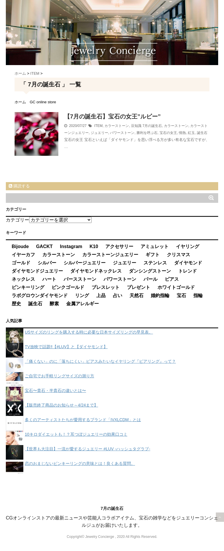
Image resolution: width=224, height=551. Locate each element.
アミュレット (155, 246)
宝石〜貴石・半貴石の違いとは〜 (55, 390)
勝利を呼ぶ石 (147, 133)
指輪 (198, 295)
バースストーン (80, 279)
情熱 (182, 133)
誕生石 (202, 133)
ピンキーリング (28, 287)
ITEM (98, 126)
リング (82, 295)
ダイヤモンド (188, 262)
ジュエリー (99, 133)
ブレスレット (106, 287)
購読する (19, 186)
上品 (101, 295)
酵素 (54, 303)
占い (117, 295)
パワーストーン (122, 133)
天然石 (137, 295)
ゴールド (21, 262)
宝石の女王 (168, 133)
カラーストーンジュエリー (110, 254)
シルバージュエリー (85, 262)
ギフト (153, 254)
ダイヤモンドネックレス (96, 270)
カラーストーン (116, 126)
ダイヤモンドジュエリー (37, 270)
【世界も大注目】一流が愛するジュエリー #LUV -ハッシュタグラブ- (87, 449)
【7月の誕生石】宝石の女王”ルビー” (112, 116)
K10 (94, 246)
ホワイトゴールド (176, 287)
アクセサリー (119, 246)
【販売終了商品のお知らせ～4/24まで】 (61, 405)
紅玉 (191, 133)
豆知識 (136, 126)
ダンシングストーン (150, 270)
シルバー (47, 262)
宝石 (181, 295)
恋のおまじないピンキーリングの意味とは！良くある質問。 (80, 463)
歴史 (16, 303)
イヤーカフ (23, 254)
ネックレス (23, 279)
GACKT (44, 246)
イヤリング (187, 246)
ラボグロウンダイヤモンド (40, 295)
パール (151, 279)
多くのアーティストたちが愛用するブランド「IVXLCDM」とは (83, 419)
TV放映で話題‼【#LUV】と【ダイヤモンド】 (66, 346)
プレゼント (138, 287)
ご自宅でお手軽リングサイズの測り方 (59, 376)
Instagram (71, 246)
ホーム (20, 102)
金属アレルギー (82, 303)
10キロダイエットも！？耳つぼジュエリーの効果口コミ (76, 434)
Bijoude (20, 246)
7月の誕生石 (152, 126)
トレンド (187, 270)
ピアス (172, 279)
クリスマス (178, 254)
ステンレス (155, 262)
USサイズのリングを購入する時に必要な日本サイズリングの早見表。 (89, 332)
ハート (49, 279)
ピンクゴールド (68, 287)
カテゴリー (17, 219)
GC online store (43, 102)
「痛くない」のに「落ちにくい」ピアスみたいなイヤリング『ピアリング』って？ (100, 361)
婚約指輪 (160, 295)
